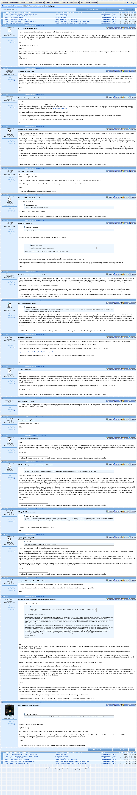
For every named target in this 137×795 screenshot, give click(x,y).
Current (31, 2)
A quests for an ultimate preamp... (19, 23)
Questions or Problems (77, 767)
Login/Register (132, 3)
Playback (57, 2)
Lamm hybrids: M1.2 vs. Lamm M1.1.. (21, 19)
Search (88, 2)
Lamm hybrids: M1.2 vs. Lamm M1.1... (67, 19)
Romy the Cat (10, 27)
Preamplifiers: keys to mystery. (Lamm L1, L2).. (23, 14)
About (24, 2)
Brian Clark (9, 170)
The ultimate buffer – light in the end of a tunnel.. (24, 16)
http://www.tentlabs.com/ (60, 108)
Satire (71, 2)
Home (4, 6)
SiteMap (68, 767)
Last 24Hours (55, 767)
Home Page (47, 767)
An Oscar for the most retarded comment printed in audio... (72, 21)
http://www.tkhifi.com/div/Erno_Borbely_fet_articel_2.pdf (36, 352)
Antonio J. (10, 70)
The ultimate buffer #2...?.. (17, 17)
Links (81, 2)
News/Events (39, 2)
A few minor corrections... (62, 16)
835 (14, 42)
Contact (94, 2)
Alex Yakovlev (10, 400)
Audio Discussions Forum (108, 14)
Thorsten (9, 704)
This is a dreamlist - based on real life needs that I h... (71, 23)
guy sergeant (9, 96)
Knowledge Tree (40, 25)
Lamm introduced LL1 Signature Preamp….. (23, 21)
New (6, 14)
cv (9, 336)
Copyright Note (89, 767)
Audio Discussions (15, 6)
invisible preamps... (61, 17)
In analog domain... (61, 14)
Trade (76, 2)
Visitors (65, 2)
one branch (34, 435)
